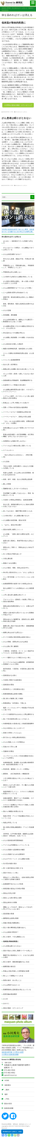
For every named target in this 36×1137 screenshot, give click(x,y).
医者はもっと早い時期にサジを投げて (16, 403)
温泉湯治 (6, 1085)
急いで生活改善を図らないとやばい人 (16, 719)
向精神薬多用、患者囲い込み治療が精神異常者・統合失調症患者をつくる (18, 763)
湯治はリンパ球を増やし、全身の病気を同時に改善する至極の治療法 (18, 878)
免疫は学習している (10, 822)
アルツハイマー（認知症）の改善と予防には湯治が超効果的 (18, 600)
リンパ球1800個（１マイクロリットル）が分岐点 (18, 578)
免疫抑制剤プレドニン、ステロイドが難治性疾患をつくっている (18, 792)
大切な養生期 (7, 558)
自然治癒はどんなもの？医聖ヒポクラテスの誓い (18, 429)
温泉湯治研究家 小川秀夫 (8, 111)
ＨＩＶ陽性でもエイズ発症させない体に (17, 657)
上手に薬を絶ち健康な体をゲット (14, 595)
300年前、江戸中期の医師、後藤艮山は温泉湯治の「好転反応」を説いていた (18, 835)
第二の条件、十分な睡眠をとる (14, 937)
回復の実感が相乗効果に (11, 923)
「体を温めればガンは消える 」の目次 (12, 1131)
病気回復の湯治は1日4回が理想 (14, 888)
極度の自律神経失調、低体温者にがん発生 (17, 349)
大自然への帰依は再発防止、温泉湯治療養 (17, 500)
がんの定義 (7, 310)
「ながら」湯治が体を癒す (12, 525)
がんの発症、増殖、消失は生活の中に (16, 568)
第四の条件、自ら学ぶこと (12, 980)
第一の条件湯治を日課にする (13, 868)
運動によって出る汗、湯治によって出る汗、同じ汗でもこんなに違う (18, 908)
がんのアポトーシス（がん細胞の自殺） (17, 859)
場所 (5, 1094)
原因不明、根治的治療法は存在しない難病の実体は (18, 298)
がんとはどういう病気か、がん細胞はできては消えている (18, 249)
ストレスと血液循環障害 (11, 360)
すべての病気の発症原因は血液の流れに (17, 637)
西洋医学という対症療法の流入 (14, 689)
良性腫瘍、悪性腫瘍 (10, 315)
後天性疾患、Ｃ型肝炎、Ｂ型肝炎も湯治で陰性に (18, 670)
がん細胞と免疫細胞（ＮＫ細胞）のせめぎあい (18, 338)
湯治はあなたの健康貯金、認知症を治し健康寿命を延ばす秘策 (18, 620)
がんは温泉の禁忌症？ (11, 932)
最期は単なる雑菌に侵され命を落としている (18, 369)
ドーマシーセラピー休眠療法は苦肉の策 (17, 412)
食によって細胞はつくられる (13, 976)
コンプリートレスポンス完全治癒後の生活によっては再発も (18, 757)
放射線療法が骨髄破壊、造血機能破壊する (17, 380)
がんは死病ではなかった (11, 985)
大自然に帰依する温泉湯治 (12, 680)
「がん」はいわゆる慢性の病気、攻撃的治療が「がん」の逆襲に (18, 422)
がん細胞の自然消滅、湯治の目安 (14, 520)
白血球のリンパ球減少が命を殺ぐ (14, 385)
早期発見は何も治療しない (12, 272)
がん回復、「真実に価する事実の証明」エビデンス (18, 535)
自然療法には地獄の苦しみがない (14, 441)
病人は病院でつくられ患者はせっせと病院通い (18, 589)
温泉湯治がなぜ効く (10, 675)
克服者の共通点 (8, 751)
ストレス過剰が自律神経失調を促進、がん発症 (18, 354)
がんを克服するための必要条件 (14, 854)
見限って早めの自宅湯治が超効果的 (15, 407)
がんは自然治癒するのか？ (12, 254)
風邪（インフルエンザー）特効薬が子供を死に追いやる (18, 709)
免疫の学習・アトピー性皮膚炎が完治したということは (18, 817)
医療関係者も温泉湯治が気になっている (17, 989)
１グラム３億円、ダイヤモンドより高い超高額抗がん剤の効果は (18, 397)
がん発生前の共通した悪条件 (13, 344)
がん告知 (6, 461)
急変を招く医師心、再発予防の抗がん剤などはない (18, 542)
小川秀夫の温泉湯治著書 (10, 1054)
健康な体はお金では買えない (13, 632)
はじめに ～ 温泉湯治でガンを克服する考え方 (18, 242)
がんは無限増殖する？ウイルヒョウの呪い (17, 288)
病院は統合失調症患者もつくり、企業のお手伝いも (18, 607)
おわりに (6, 1003)
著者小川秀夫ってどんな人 (12, 733)
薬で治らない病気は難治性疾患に (14, 737)
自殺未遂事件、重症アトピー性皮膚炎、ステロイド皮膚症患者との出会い (18, 799)
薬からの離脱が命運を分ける (13, 811)
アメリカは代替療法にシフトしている (16, 845)
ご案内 (5, 1090)
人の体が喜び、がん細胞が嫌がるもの (16, 516)
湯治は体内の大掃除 (10, 902)
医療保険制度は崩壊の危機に (13, 694)
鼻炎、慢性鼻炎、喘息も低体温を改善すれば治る (18, 305)
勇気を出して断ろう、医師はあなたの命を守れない (18, 548)
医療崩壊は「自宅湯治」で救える (14, 703)
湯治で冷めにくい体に (11, 873)
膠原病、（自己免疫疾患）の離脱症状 (16, 774)
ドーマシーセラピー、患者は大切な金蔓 (17, 417)
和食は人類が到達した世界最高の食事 (16, 971)
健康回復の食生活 (9, 966)
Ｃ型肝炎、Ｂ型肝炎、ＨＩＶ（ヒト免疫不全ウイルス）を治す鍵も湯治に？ (18, 652)
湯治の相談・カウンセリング (13, 1008)
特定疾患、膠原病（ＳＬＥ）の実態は (16, 769)
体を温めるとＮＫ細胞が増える (14, 333)
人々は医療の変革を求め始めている (15, 292)
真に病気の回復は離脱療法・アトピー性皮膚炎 (18, 828)
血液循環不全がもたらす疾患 (13, 884)
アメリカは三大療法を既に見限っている (17, 446)
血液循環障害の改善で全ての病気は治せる (17, 584)
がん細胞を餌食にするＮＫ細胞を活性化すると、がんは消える (18, 327)
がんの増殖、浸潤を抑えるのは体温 (15, 642)
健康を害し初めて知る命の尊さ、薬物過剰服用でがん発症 (18, 627)
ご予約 (5, 1099)
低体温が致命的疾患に (11, 941)
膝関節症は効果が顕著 (11, 918)
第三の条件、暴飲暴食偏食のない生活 (16, 962)
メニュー (33, 3)
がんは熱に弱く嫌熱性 (11, 646)
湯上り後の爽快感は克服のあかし (14, 927)
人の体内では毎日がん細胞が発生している (17, 277)
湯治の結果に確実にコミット (13, 529)
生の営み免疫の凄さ (10, 863)
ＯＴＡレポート (8, 450)
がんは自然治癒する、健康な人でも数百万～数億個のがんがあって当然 (18, 321)
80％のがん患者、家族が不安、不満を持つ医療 (18, 260)
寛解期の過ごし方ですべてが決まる (15, 489)
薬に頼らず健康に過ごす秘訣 (13, 698)
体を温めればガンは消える (21, 111)
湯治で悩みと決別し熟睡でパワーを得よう (17, 951)
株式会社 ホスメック (25, 1124)
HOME (5, 1080)
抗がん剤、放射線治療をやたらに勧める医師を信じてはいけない (18, 505)
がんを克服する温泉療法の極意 (14, 850)
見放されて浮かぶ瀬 (10, 747)
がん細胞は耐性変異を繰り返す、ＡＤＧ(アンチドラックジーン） (18, 390)
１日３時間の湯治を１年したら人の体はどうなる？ (18, 779)
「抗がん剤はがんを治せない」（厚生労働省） (17, 456)
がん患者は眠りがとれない (12, 946)
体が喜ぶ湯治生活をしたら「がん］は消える (18, 572)
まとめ (5, 999)
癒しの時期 (7, 484)
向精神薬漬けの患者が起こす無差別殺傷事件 (18, 723)
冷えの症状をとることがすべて (14, 728)
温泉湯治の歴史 (8, 685)
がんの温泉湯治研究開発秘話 (13, 840)
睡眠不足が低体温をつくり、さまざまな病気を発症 (18, 956)
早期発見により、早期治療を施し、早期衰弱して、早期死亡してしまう (18, 266)
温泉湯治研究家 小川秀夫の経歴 (13, 1052)
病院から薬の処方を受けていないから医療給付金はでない (18, 614)
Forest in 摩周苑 (13, 2)
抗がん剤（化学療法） (11, 364)
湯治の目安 (7, 1103)
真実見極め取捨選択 (10, 994)
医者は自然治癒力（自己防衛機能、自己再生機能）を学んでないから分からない (18, 435)
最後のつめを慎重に (10, 563)
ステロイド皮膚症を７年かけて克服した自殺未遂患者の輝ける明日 (18, 806)
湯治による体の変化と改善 (12, 898)
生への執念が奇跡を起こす (12, 554)
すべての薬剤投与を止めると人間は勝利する (18, 714)
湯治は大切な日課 (9, 893)
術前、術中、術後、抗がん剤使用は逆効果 (17, 479)
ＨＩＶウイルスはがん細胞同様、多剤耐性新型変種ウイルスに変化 (18, 663)
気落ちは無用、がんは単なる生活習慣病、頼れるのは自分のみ (18, 474)
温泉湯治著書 (7, 1108)
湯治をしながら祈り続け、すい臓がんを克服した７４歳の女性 (18, 786)
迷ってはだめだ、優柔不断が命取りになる (17, 511)
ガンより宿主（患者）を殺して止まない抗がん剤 (18, 375)
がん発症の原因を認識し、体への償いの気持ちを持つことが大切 (18, 282)
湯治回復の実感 (8, 914)
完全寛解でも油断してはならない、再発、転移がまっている (18, 494)
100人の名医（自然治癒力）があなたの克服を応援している (18, 467)
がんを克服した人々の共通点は (14, 742)
